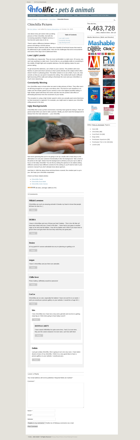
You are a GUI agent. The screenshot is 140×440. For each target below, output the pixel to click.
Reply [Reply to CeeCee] (33, 304)
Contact (75, 437)
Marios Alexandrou (53, 29)
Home (29, 2)
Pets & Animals (43, 19)
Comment (31, 381)
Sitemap (70, 437)
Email (30, 415)
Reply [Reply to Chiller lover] (33, 284)
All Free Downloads (40, 2)
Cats (54, 15)
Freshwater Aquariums (65, 15)
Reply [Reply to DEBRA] (33, 233)
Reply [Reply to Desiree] (33, 250)
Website (30, 419)
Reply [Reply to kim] (36, 319)
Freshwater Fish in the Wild (99, 15)
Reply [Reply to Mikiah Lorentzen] (33, 210)
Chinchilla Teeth (37, 179)
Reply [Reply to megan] (33, 267)
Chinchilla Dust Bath (39, 181)
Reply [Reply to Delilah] (36, 360)
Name (30, 410)
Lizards (48, 15)
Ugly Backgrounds (64, 42)
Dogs (76, 15)
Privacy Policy (55, 437)
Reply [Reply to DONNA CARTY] (39, 335)
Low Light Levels (64, 38)
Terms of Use (63, 437)
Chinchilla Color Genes (40, 184)
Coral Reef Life (84, 15)
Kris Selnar (33, 29)
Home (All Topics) (32, 19)
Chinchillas (40, 15)
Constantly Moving (64, 40)
